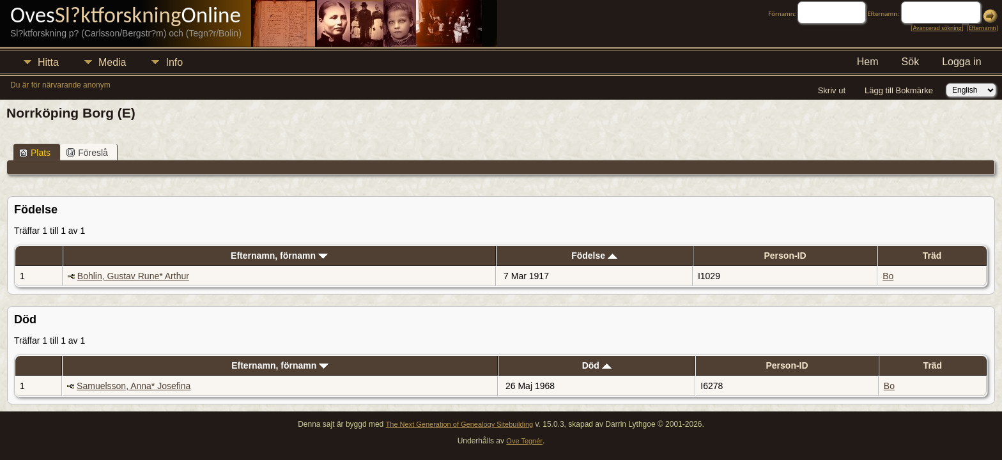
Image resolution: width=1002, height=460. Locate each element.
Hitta (48, 62)
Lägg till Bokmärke (899, 90)
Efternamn (982, 28)
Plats (34, 153)
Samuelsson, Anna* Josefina (133, 386)
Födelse (594, 255)
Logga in (961, 61)
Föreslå (87, 153)
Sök (911, 61)
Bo (888, 276)
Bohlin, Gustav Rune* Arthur (133, 276)
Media (112, 62)
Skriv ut (831, 90)
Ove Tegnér (524, 441)
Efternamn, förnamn (279, 255)
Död (597, 365)
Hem (868, 61)
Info (174, 62)
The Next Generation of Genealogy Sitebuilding (460, 424)
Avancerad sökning (937, 28)
